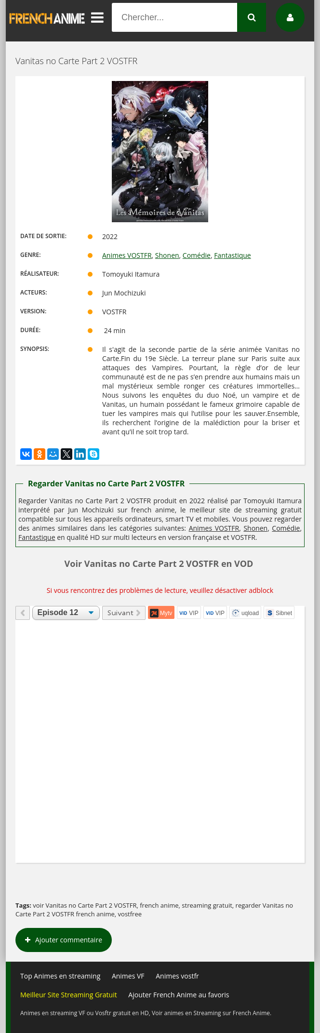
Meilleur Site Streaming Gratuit (68, 994)
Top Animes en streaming (60, 975)
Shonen (167, 255)
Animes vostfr (177, 975)
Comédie (197, 255)
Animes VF (128, 975)
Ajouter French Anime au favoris (178, 994)
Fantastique (232, 255)
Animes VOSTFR (127, 255)
